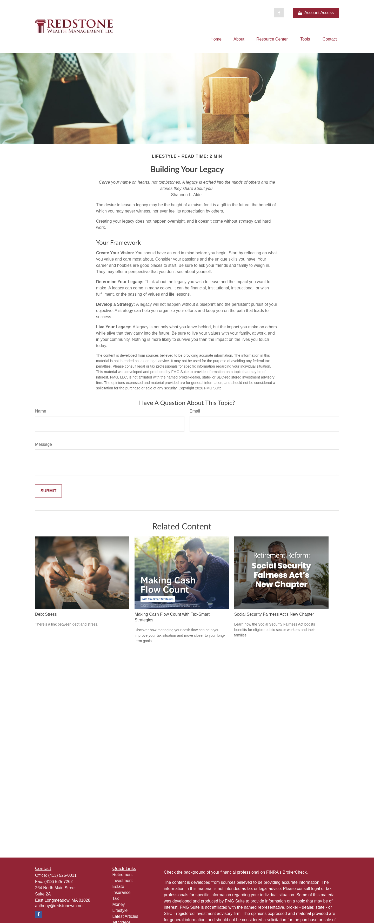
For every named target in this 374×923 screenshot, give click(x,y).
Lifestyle (120, 910)
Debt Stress (46, 614)
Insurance (121, 892)
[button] (216, 39)
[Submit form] (48, 490)
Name (40, 411)
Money (118, 904)
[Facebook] (279, 12)
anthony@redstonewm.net (59, 906)
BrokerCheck (294, 872)
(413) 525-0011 (62, 875)
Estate (118, 886)
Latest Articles (125, 916)
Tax (115, 898)
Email (195, 411)
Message (43, 444)
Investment (122, 880)
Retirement (122, 874)
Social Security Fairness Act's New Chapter (274, 614)
